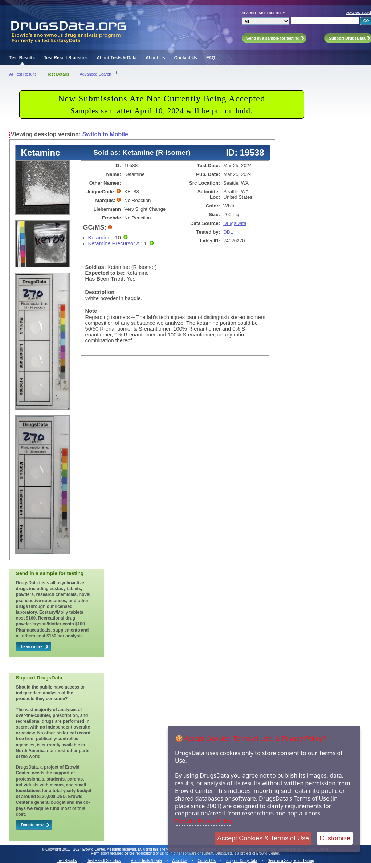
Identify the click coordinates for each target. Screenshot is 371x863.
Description (100, 292)
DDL (228, 232)
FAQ (210, 57)
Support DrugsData (241, 861)
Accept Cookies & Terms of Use (263, 838)
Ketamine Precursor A (114, 243)
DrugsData (234, 223)
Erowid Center (267, 853)
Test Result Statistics (65, 57)
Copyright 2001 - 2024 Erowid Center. (75, 849)
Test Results (22, 57)
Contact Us (185, 57)
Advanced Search (95, 74)
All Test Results (23, 74)
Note (91, 311)
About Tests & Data (117, 57)
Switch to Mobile (105, 134)
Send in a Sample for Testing (291, 861)
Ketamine (99, 238)
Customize (334, 838)
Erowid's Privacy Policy (203, 820)
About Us (155, 57)
